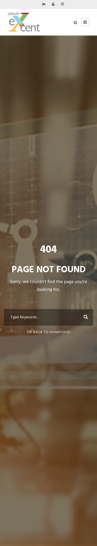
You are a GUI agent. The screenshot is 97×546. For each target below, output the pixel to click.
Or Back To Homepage (48, 332)
